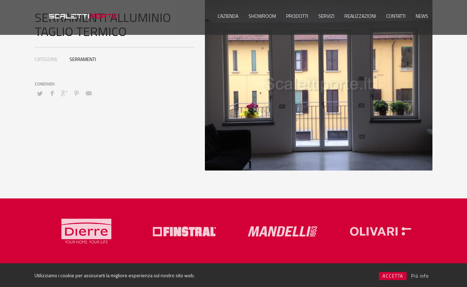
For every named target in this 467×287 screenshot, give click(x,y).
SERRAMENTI (82, 59)
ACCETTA (393, 275)
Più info (420, 275)
